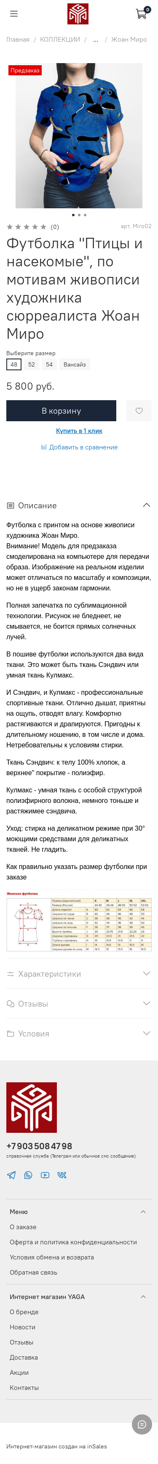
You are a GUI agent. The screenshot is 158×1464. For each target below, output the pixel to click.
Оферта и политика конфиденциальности (73, 1242)
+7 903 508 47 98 (39, 1146)
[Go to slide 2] (79, 215)
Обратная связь (33, 1272)
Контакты (24, 1387)
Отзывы (21, 1342)
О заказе (23, 1226)
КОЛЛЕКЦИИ (60, 39)
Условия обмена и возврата (52, 1257)
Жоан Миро (129, 39)
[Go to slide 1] (73, 215)
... (95, 39)
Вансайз (75, 364)
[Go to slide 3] (85, 215)
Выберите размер (31, 353)
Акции (19, 1372)
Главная (17, 39)
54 (49, 364)
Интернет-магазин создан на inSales (56, 1446)
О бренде (24, 1311)
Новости (22, 1327)
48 (14, 364)
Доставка (24, 1357)
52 (31, 364)
